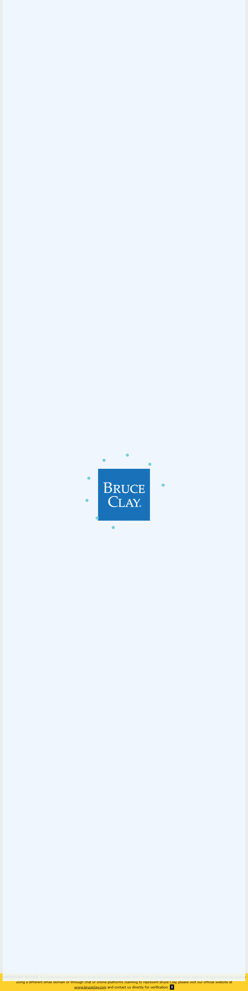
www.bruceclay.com (90, 987)
